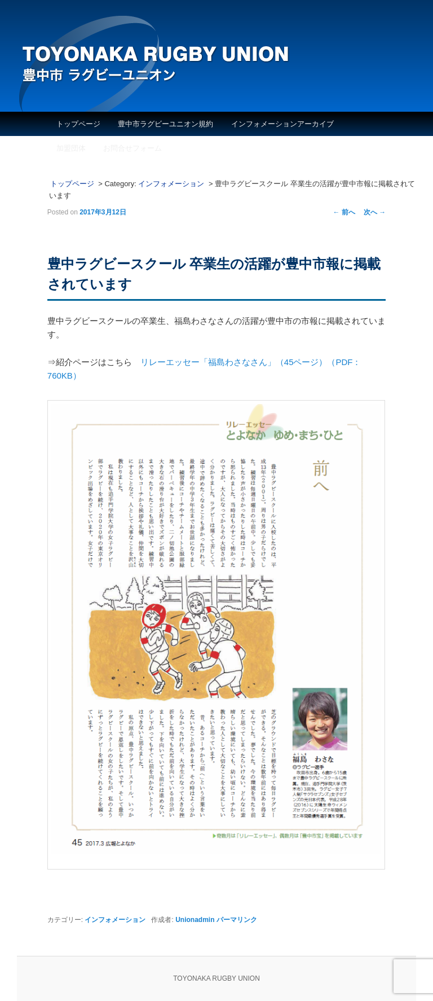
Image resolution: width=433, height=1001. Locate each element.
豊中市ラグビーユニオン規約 (165, 124)
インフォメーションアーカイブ (282, 124)
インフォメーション (171, 183)
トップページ (78, 124)
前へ (344, 212)
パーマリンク (236, 920)
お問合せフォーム (132, 148)
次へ (375, 212)
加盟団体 (71, 148)
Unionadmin (194, 920)
